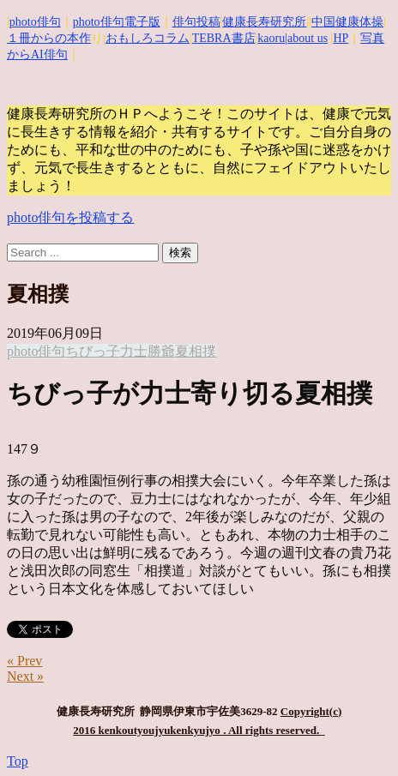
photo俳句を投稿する (70, 217)
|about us (306, 38)
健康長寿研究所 (264, 21)
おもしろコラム (148, 38)
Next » (25, 676)
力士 (134, 351)
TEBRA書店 (224, 38)
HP (340, 38)
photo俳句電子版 (116, 21)
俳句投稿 (196, 21)
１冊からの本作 (49, 38)
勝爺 (161, 351)
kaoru (271, 38)
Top (17, 761)
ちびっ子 (92, 351)
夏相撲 (195, 351)
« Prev (24, 660)
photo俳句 (35, 21)
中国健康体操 (347, 21)
